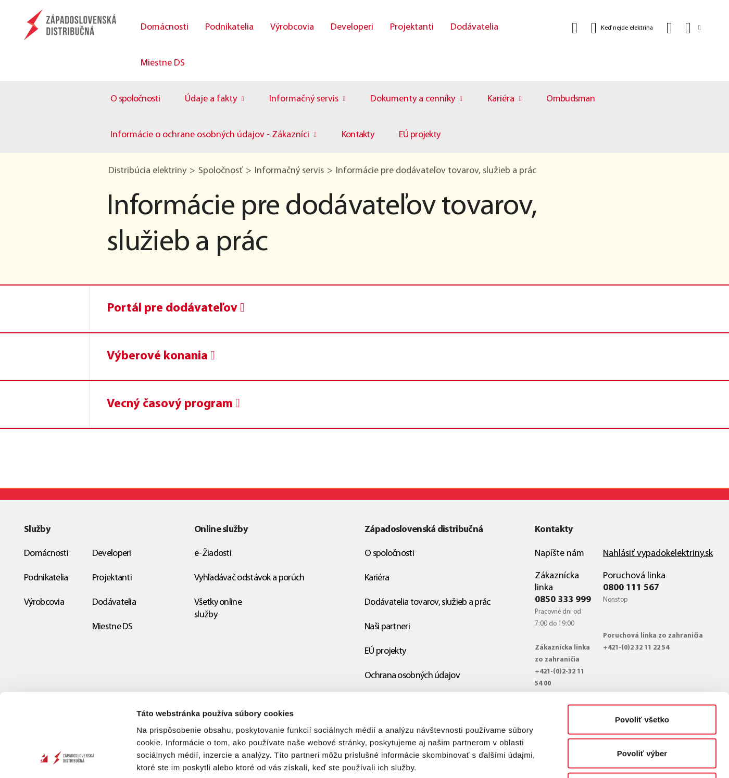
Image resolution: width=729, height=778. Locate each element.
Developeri (352, 27)
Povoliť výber (642, 675)
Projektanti (412, 27)
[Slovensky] (692, 28)
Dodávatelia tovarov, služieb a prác (427, 602)
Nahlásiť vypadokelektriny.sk (658, 554)
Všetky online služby (218, 609)
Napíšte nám (559, 554)
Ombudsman (570, 99)
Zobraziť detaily (544, 757)
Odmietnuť (642, 709)
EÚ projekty (419, 135)
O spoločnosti (135, 99)
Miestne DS (163, 63)
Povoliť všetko (642, 641)
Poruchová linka (634, 576)
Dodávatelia (474, 27)
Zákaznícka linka (557, 582)
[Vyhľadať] (574, 28)
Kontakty (358, 135)
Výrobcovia (292, 27)
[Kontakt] (669, 28)
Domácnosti (164, 27)
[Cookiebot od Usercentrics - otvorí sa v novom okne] (67, 758)
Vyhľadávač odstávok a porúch (249, 578)
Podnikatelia (229, 27)
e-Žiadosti (212, 554)
